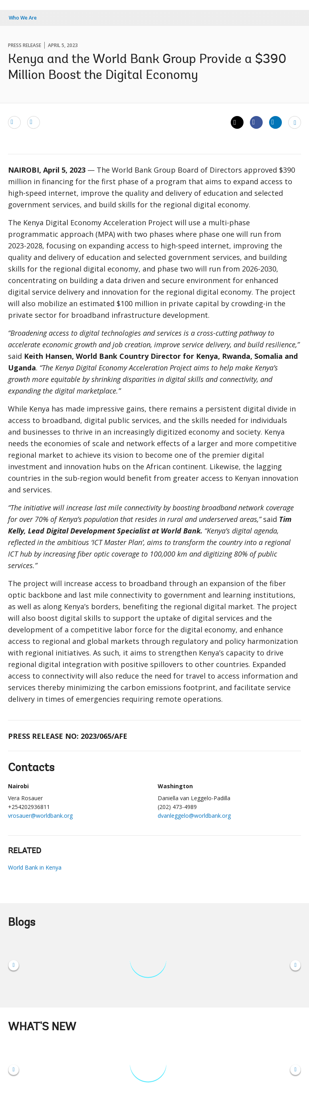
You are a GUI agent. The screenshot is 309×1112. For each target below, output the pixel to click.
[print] (34, 122)
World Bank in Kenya (34, 867)
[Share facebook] (256, 122)
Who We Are (23, 17)
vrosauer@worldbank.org (40, 815)
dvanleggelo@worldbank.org (194, 815)
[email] (14, 122)
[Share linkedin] (275, 122)
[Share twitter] (237, 122)
